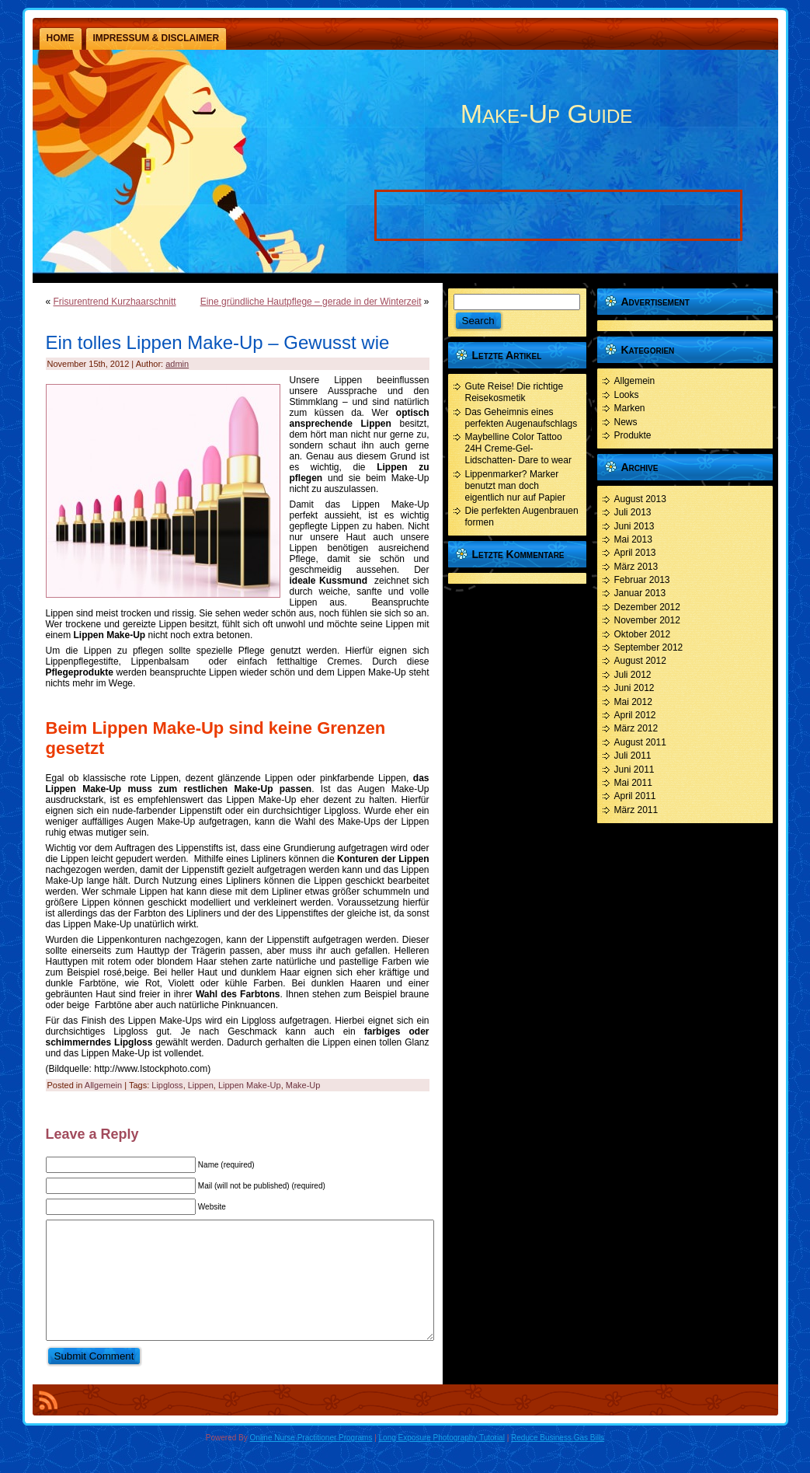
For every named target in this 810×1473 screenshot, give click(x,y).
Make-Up (303, 1085)
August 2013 (640, 499)
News (626, 422)
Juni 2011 (634, 769)
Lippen (201, 1085)
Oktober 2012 (642, 634)
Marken (629, 408)
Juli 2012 (633, 674)
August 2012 (640, 660)
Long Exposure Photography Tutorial (442, 1461)
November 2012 (647, 620)
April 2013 (635, 552)
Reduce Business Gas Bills (557, 1461)
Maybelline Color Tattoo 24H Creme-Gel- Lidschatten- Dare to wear (518, 448)
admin (177, 363)
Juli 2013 (633, 512)
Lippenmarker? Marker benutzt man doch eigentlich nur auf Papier (515, 486)
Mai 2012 (633, 701)
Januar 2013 (640, 593)
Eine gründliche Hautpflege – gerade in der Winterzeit (311, 301)
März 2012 (636, 728)
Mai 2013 (633, 539)
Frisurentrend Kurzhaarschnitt (115, 301)
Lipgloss (167, 1085)
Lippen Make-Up (249, 1085)
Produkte (633, 435)
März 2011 (636, 810)
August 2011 (640, 742)
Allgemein (103, 1085)
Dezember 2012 (647, 607)
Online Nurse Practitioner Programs (311, 1461)
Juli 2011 (633, 755)
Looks (626, 394)
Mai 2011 (633, 782)
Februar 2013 (642, 579)
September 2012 (648, 647)
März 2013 (636, 566)
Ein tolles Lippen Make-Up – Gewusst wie (218, 342)
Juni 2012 (634, 687)
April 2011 (635, 796)
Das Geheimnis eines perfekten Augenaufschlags (521, 418)
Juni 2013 (634, 526)
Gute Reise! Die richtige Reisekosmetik (514, 392)
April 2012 (635, 715)
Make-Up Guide (546, 113)
